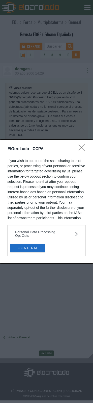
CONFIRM (27, 248)
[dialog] (46, 201)
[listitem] (46, 233)
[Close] (83, 149)
